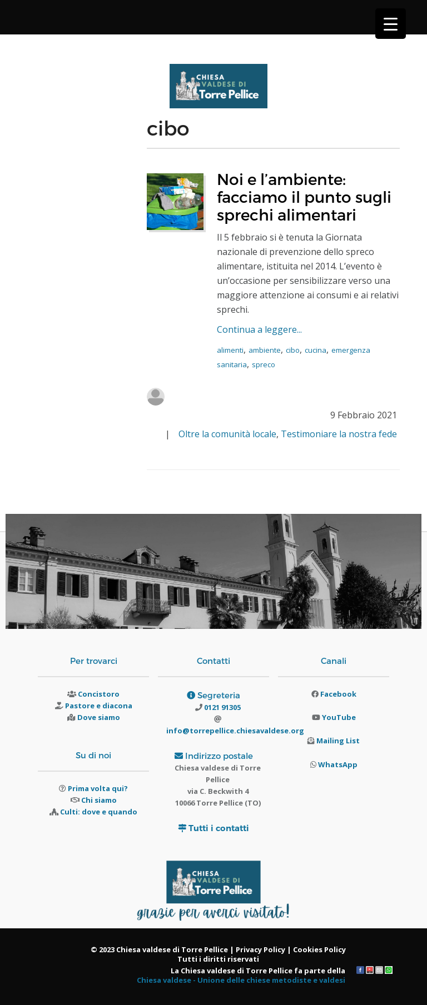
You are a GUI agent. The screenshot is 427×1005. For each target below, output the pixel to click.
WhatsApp (338, 764)
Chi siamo (99, 800)
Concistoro (99, 694)
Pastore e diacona (98, 706)
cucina (315, 350)
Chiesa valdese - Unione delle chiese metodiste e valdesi (241, 980)
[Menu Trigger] (390, 23)
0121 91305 (221, 707)
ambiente (265, 350)
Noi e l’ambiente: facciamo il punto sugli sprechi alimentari (304, 196)
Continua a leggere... (259, 329)
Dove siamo (98, 717)
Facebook (338, 694)
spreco (263, 364)
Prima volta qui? (98, 788)
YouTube (339, 717)
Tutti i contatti (218, 828)
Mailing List (338, 741)
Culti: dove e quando (98, 812)
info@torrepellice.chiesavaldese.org (235, 731)
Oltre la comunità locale (227, 434)
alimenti (230, 350)
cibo (293, 350)
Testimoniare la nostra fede (339, 434)
